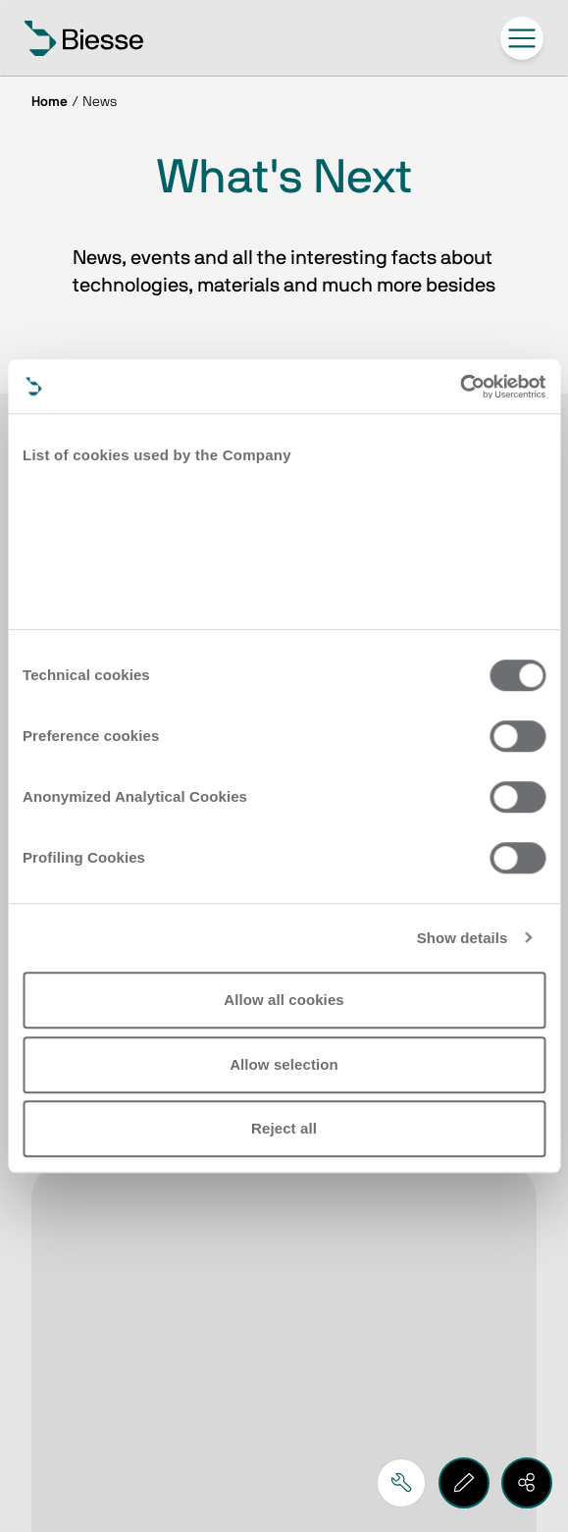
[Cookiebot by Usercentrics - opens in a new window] (459, 386)
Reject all (284, 1128)
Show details (462, 937)
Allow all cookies (284, 999)
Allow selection (284, 1064)
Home (49, 102)
